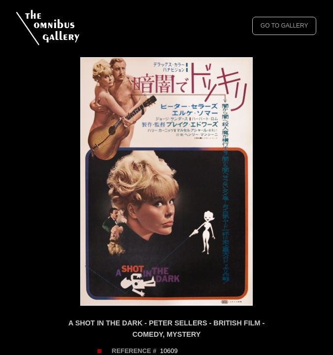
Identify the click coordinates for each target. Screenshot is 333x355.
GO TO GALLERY (284, 25)
